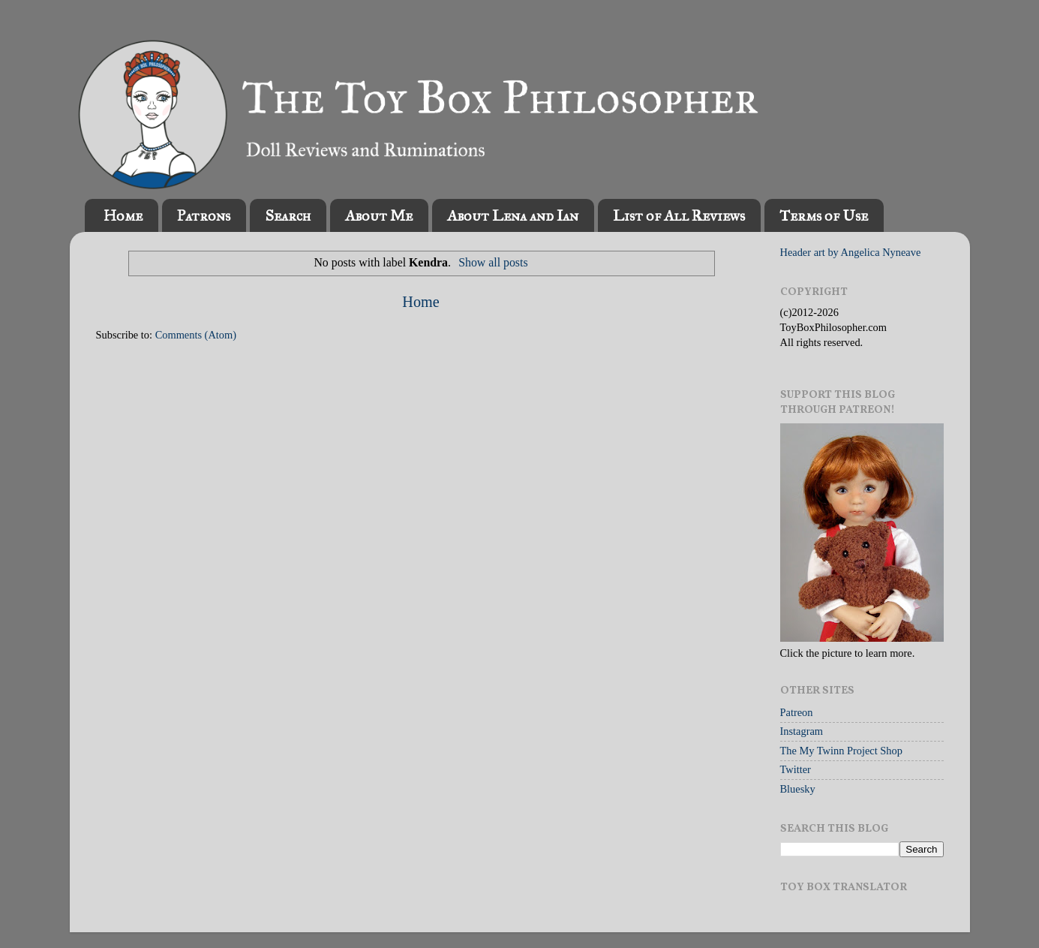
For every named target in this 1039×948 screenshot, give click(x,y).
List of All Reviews (679, 215)
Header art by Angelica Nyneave (850, 252)
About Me (379, 215)
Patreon (796, 712)
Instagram (802, 731)
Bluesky (797, 789)
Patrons (203, 215)
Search (288, 215)
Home (123, 215)
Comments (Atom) (195, 335)
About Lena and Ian (512, 215)
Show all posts (492, 262)
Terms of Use (823, 215)
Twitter (795, 769)
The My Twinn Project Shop (841, 751)
